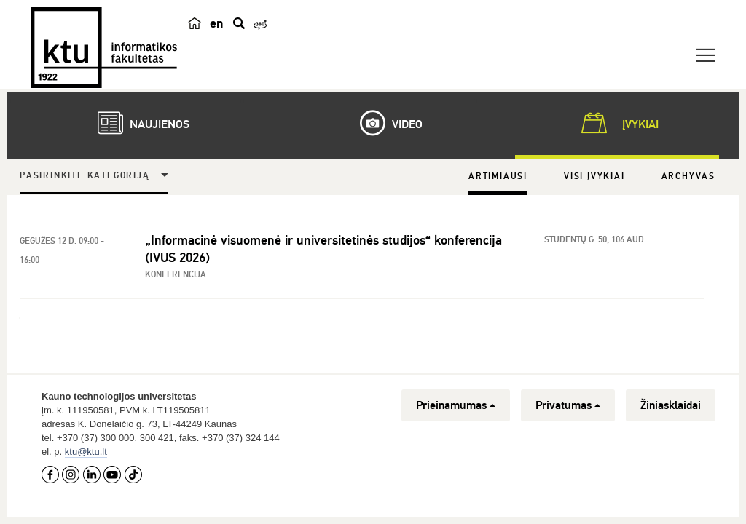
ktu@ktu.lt (86, 451)
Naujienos (136, 123)
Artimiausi (497, 176)
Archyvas (688, 176)
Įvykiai (617, 123)
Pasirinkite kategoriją (85, 175)
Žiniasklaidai (670, 405)
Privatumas (567, 405)
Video (384, 123)
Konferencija (175, 274)
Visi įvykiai (594, 176)
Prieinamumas (455, 405)
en (217, 23)
